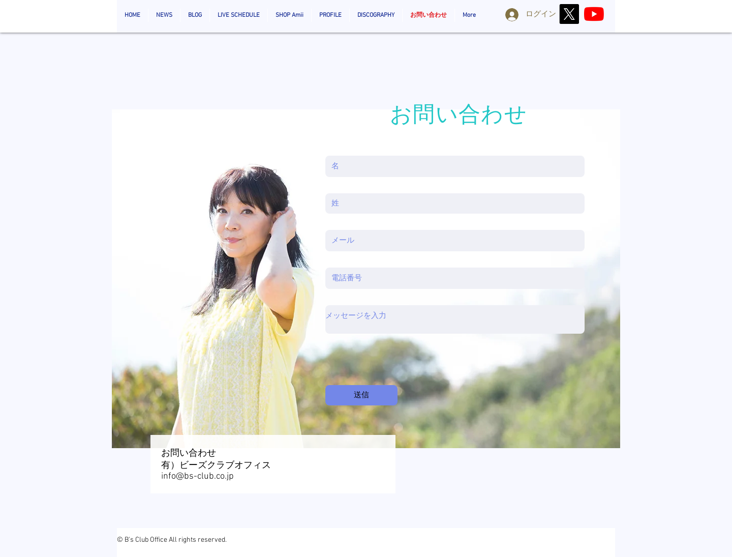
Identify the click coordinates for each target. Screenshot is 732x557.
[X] (569, 14)
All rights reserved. (198, 540)
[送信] (361, 395)
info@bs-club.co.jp (197, 476)
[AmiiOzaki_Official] (594, 14)
